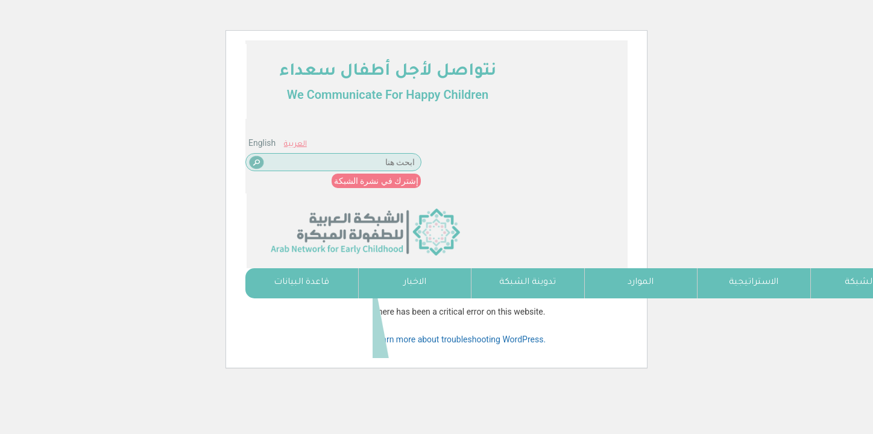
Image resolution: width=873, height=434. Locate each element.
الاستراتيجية (753, 283)
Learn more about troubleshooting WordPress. (459, 339)
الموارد (641, 283)
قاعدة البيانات (301, 283)
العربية (295, 70)
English (262, 68)
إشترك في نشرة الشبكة (376, 106)
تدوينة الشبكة (527, 283)
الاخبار (414, 283)
